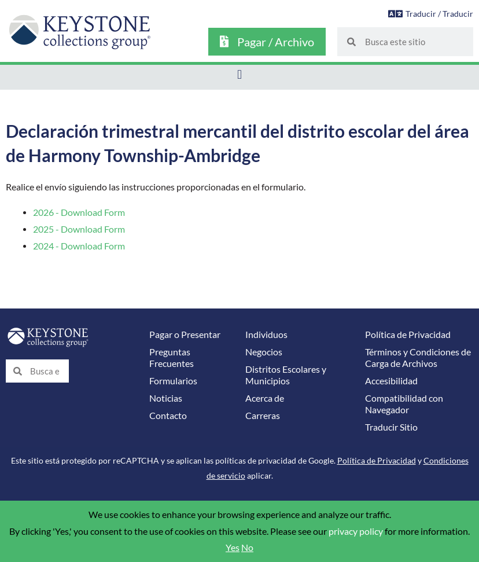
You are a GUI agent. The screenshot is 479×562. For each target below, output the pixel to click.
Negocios (263, 352)
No (247, 547)
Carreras (262, 415)
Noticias (165, 398)
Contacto (168, 415)
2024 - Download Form (79, 246)
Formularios (173, 381)
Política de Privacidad (408, 334)
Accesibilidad (391, 381)
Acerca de (264, 398)
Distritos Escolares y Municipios (285, 375)
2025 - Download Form (79, 229)
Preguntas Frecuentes (171, 358)
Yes (233, 547)
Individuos (266, 334)
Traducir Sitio (391, 427)
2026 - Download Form (79, 212)
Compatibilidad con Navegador (404, 404)
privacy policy (356, 531)
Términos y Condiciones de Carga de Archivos (418, 358)
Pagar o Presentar (184, 334)
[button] (239, 74)
